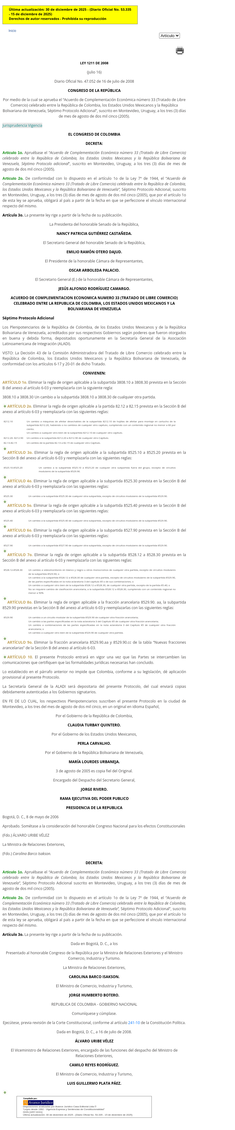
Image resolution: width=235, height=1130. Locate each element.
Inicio (12, 30)
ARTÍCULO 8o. (19, 602)
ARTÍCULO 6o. (19, 530)
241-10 (134, 1022)
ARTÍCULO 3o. (20, 452)
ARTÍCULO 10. (20, 657)
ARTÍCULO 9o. (20, 642)
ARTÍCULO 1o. (14, 382)
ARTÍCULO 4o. (19, 481)
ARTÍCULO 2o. (19, 406)
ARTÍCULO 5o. (19, 505)
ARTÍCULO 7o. (20, 554)
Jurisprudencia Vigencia (22, 125)
